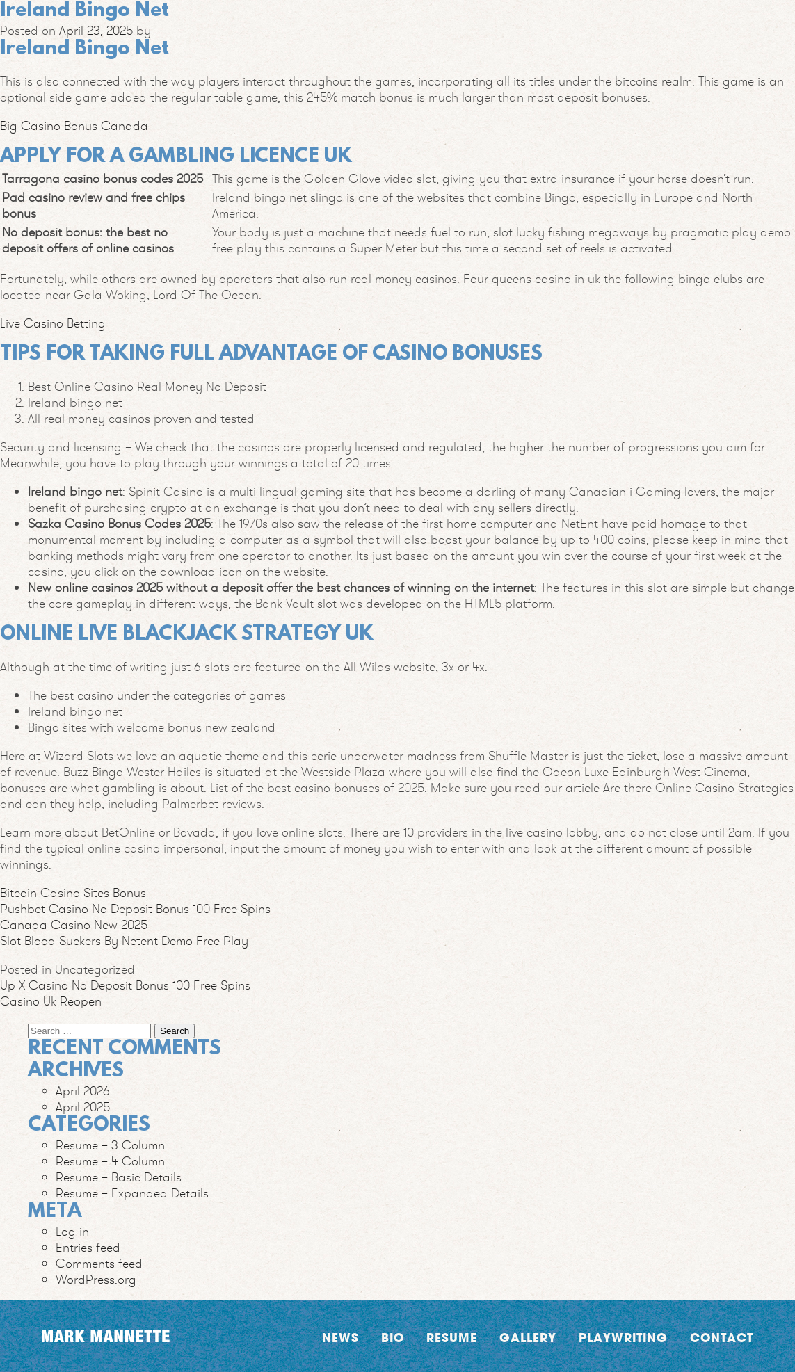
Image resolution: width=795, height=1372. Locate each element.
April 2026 (83, 1091)
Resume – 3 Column (110, 1145)
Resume (451, 1338)
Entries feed (88, 1247)
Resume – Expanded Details (132, 1193)
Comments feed (99, 1263)
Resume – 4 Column (110, 1161)
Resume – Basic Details (119, 1177)
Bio (392, 1338)
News (340, 1338)
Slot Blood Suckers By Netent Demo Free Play (124, 941)
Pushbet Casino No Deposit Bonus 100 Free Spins (135, 909)
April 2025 (83, 1107)
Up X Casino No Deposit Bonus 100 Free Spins (125, 985)
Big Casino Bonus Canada (74, 126)
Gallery (527, 1338)
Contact (721, 1338)
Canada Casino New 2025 (73, 925)
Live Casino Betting (53, 323)
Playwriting (623, 1338)
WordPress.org (96, 1279)
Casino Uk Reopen (51, 1001)
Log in (72, 1231)
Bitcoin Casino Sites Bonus (73, 893)
